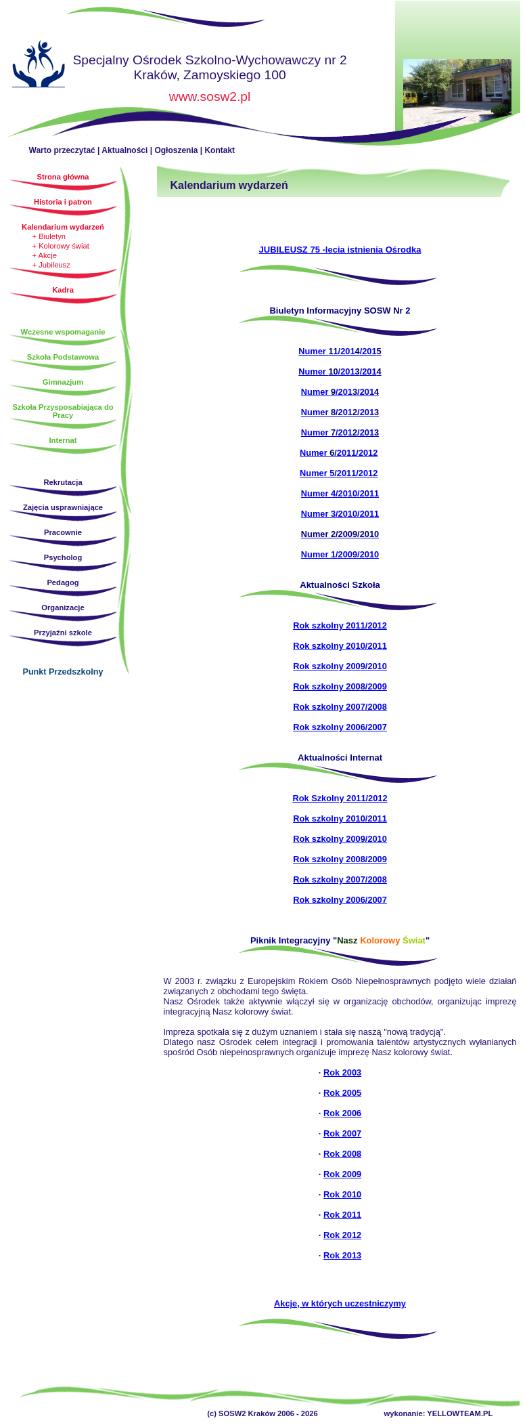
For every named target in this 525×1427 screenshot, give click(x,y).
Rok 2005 (342, 1093)
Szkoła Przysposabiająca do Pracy (62, 411)
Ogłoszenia (176, 150)
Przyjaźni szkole (63, 633)
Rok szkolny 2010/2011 (340, 646)
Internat (62, 440)
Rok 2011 (342, 1215)
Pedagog (62, 582)
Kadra (63, 290)
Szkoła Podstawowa (63, 357)
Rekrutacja (62, 482)
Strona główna (38, 65)
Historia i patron (63, 202)
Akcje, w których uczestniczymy (340, 1303)
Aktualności (124, 150)
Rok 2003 (342, 1072)
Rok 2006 (342, 1113)
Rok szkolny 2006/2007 (340, 727)
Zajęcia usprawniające (63, 507)
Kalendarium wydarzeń (63, 227)
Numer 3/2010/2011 (340, 514)
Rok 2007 (342, 1133)
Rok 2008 (342, 1154)
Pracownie (63, 532)
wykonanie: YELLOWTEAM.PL (438, 1413)
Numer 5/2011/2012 (339, 473)
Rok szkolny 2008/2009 (340, 686)
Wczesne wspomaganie (63, 332)
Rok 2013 (342, 1255)
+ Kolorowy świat (60, 246)
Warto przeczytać (62, 150)
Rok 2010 (342, 1194)
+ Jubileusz (51, 265)
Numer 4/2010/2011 (340, 493)
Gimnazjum (63, 382)
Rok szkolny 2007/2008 (340, 707)
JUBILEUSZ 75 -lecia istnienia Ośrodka (340, 249)
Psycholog (63, 557)
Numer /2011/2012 (339, 453)
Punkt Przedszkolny (63, 672)
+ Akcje (44, 255)
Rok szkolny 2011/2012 (340, 625)
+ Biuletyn (49, 236)
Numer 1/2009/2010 (340, 554)
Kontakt (219, 150)
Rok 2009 (342, 1174)
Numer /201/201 (339, 351)
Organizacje (62, 607)
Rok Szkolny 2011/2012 (339, 798)
